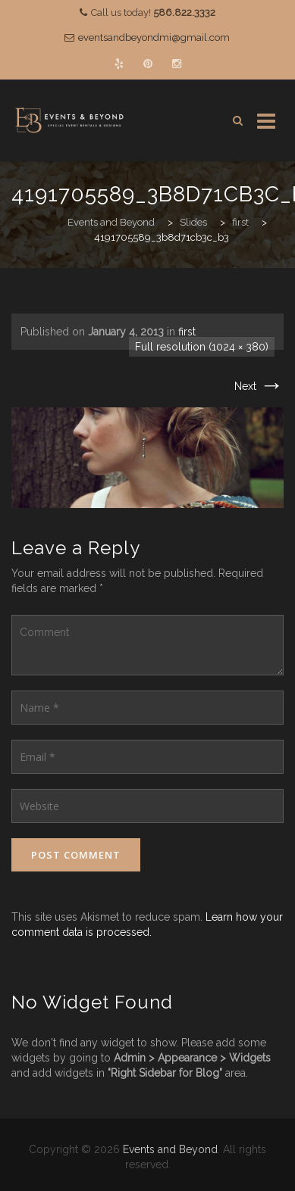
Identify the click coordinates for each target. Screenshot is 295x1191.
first (187, 332)
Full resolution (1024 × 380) (201, 347)
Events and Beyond (170, 1149)
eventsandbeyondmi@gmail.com (154, 37)
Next (259, 386)
